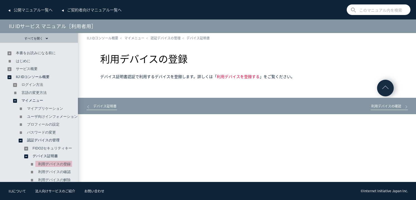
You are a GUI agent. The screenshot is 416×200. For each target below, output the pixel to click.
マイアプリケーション (45, 108)
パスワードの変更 (41, 132)
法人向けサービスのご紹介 (55, 191)
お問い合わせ (94, 191)
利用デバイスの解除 (54, 180)
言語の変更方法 (34, 93)
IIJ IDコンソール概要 (102, 38)
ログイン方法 (32, 84)
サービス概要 (27, 69)
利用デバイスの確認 (54, 172)
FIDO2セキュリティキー (52, 148)
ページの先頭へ (385, 88)
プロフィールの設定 (43, 124)
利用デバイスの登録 (54, 164)
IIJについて (17, 191)
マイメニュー (134, 38)
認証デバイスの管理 (166, 38)
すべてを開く (36, 38)
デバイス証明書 (198, 38)
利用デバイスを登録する (238, 76)
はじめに (23, 61)
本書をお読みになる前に (36, 53)
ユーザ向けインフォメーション (52, 116)
